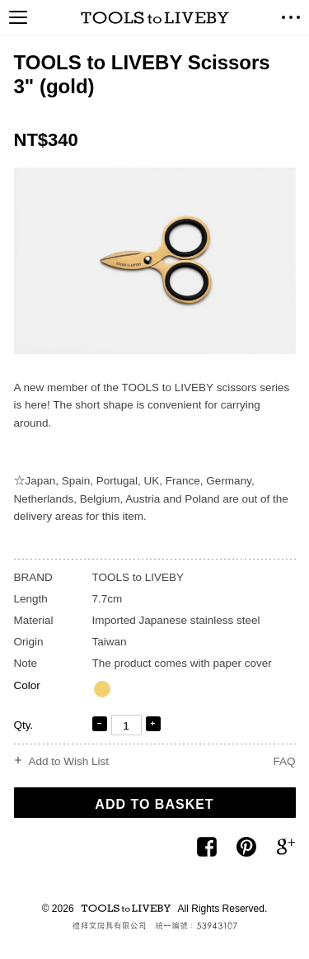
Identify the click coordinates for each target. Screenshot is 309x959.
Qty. (24, 725)
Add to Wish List (69, 762)
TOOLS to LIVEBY (155, 18)
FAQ (284, 761)
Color (27, 685)
